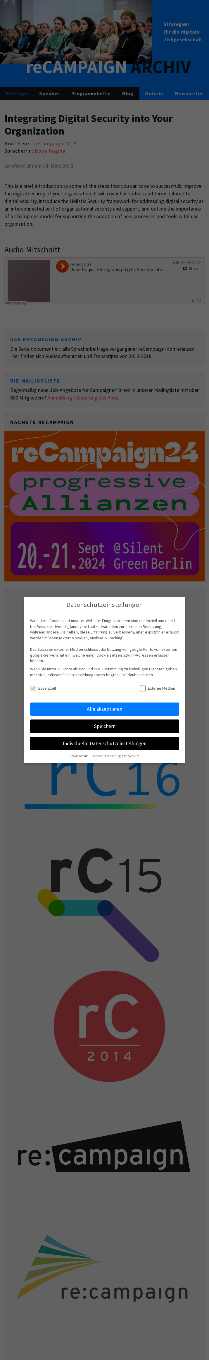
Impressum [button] (131, 756)
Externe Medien (157, 688)
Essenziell (43, 688)
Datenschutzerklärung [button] (106, 756)
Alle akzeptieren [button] (104, 709)
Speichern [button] (104, 726)
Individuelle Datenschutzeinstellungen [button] (104, 743)
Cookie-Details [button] (79, 756)
